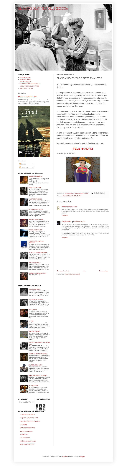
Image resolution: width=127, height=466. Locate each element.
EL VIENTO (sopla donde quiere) (38, 252)
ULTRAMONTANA (25, 77)
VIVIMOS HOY (24, 434)
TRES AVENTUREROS (35, 176)
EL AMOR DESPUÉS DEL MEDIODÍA (43, 8)
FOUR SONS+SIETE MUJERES (38, 375)
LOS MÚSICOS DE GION (36, 299)
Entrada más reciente (63, 271)
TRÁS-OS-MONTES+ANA (36, 219)
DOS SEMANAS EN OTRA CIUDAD (72, 196)
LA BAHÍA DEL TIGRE (35, 188)
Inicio (84, 271)
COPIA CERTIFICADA (26, 88)
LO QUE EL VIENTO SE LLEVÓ (29, 418)
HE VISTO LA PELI (25, 79)
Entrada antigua (103, 271)
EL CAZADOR (33, 310)
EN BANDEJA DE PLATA (36, 209)
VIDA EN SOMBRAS (34, 263)
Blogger (82, 456)
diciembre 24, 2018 (71, 206)
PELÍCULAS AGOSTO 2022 (28, 441)
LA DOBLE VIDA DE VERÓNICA (38, 354)
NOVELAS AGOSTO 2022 (27, 428)
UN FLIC (31, 321)
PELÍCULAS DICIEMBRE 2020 (37, 273)
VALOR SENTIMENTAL (35, 199)
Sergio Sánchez (66, 221)
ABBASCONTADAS (25, 81)
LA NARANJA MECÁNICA (27, 414)
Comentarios (23, 167)
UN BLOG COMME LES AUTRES (29, 86)
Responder (65, 215)
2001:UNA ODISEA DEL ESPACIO (30, 421)
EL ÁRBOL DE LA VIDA (35, 365)
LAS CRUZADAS (25, 438)
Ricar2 (64, 206)
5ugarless (65, 456)
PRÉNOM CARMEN (34, 331)
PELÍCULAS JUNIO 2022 (27, 444)
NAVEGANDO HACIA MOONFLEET (30, 84)
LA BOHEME (23, 424)
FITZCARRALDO (33, 386)
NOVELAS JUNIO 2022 (26, 431)
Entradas (22, 164)
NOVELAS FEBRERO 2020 (27, 97)
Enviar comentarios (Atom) (72, 274)
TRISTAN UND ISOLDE (35, 230)
